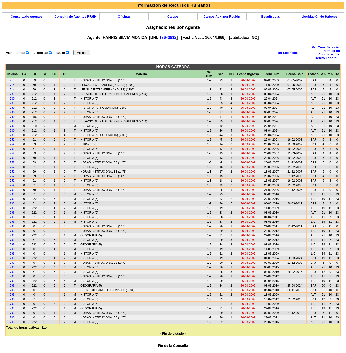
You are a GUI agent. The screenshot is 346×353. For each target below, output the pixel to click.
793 (12, 194)
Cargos (173, 16)
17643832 (167, 38)
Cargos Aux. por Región (222, 16)
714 (12, 80)
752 (12, 139)
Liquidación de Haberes (319, 16)
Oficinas (124, 16)
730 (12, 94)
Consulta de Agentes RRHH (75, 16)
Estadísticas (270, 16)
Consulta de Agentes (27, 16)
